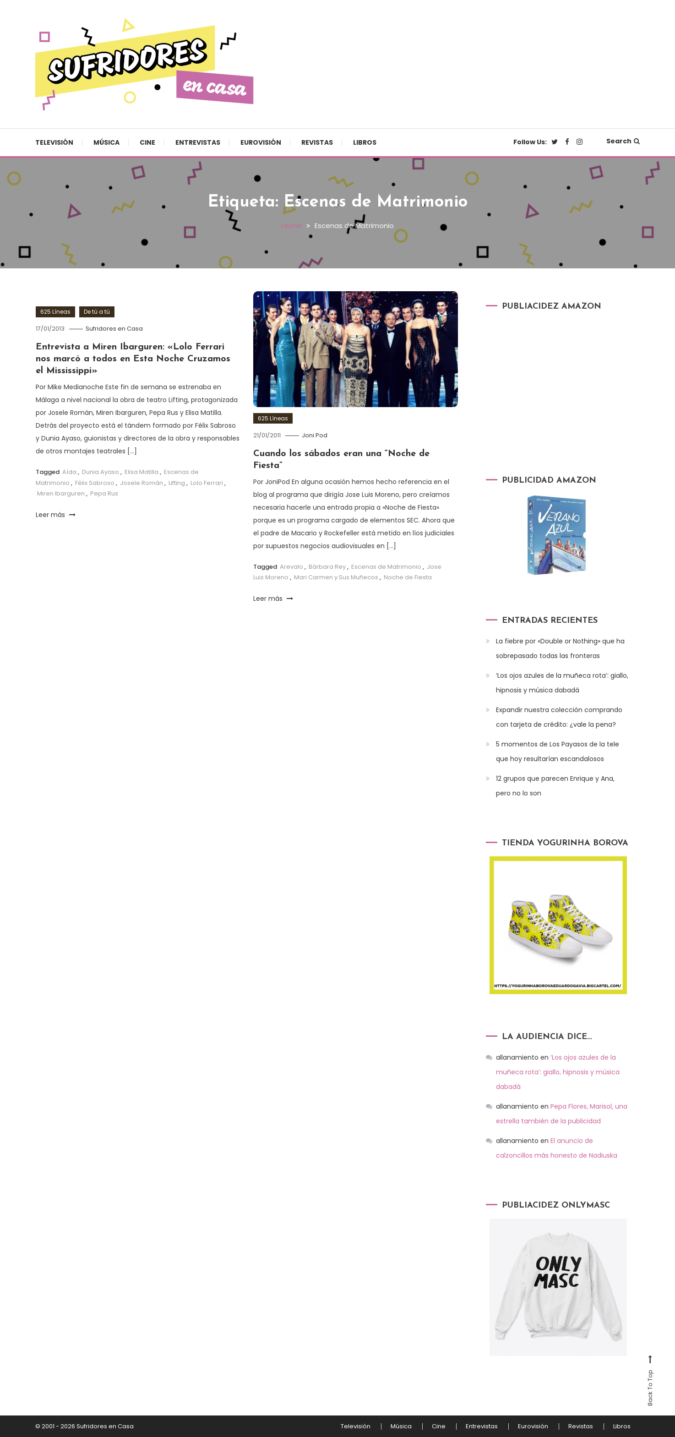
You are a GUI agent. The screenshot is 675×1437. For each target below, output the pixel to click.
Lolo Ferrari (207, 483)
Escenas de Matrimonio (386, 566)
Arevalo (291, 566)
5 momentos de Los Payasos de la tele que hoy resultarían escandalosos (557, 751)
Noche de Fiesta (408, 577)
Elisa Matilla (141, 472)
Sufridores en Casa (114, 328)
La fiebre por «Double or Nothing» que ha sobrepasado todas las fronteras (560, 648)
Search (623, 141)
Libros (364, 142)
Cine (147, 142)
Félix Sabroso (94, 483)
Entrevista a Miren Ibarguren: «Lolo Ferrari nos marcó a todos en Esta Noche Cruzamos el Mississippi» (133, 359)
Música (106, 142)
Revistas (317, 142)
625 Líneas (55, 312)
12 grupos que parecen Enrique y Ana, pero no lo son (555, 786)
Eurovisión (260, 142)
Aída (69, 472)
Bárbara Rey (327, 566)
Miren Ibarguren (61, 493)
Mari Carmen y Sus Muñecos (336, 577)
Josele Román (141, 483)
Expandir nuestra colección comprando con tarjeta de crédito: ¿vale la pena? (559, 717)
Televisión (54, 142)
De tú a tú (97, 312)
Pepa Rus (104, 493)
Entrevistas (197, 142)
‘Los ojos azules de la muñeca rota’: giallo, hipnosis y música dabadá (562, 683)
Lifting (177, 483)
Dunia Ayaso (100, 472)
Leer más (56, 514)
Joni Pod (314, 435)
